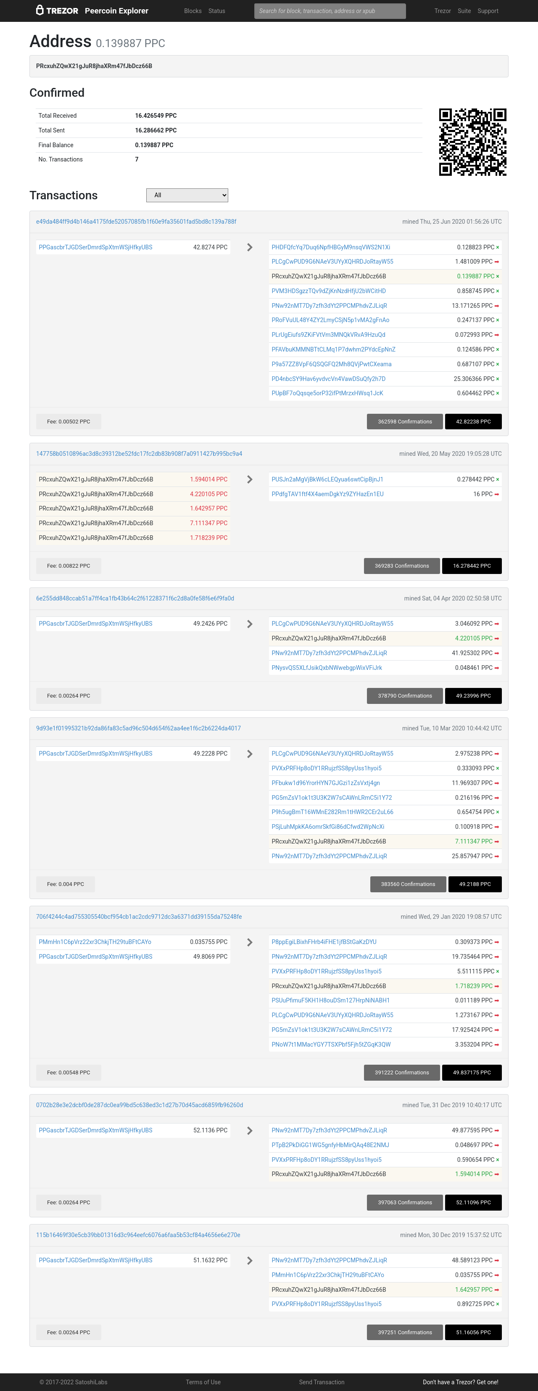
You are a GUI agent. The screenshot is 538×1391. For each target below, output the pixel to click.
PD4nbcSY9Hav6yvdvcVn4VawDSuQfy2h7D (328, 379)
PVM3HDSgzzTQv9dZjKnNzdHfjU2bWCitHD (329, 291)
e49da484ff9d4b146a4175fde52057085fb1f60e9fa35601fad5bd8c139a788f (136, 221)
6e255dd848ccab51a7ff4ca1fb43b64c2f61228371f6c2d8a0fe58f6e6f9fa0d (135, 598)
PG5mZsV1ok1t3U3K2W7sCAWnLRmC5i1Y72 (332, 797)
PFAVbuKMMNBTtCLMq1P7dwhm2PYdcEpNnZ (334, 349)
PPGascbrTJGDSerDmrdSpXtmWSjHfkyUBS (95, 247)
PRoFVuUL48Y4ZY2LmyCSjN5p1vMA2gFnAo (330, 320)
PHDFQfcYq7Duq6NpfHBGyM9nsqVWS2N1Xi (331, 247)
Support (488, 11)
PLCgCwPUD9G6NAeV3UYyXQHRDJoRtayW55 (332, 261)
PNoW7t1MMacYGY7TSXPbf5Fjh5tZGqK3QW (331, 1044)
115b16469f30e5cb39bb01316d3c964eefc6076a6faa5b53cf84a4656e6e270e (138, 1235)
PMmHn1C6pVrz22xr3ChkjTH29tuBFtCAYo (95, 942)
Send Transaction (322, 1382)
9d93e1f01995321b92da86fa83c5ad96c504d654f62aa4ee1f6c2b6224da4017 (138, 728)
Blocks (193, 11)
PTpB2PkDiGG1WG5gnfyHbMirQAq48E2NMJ (330, 1145)
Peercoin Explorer (116, 11)
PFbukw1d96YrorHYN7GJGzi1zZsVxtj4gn (326, 783)
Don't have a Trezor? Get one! (460, 1382)
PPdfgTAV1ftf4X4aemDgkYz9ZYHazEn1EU (327, 494)
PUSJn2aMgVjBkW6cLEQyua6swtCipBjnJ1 (327, 479)
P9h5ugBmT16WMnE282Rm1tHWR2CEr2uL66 (332, 812)
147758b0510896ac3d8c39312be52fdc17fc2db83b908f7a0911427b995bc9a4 (139, 453)
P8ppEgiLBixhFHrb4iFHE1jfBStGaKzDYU (324, 942)
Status (216, 11)
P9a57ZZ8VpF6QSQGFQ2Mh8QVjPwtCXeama (332, 364)
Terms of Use (203, 1382)
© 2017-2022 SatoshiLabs (74, 1382)
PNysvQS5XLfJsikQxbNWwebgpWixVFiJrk (327, 667)
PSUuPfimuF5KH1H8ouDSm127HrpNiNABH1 (331, 1000)
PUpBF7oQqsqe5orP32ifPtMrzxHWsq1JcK (327, 393)
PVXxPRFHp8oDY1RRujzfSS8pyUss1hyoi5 (326, 768)
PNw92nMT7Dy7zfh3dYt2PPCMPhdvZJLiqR (329, 305)
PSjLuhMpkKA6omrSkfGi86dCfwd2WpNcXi (328, 826)
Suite (464, 11)
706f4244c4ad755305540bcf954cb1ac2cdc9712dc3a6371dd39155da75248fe (139, 916)
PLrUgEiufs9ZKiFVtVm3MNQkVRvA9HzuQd (328, 334)
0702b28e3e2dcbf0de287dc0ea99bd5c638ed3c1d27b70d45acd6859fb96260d (139, 1105)
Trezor (443, 11)
